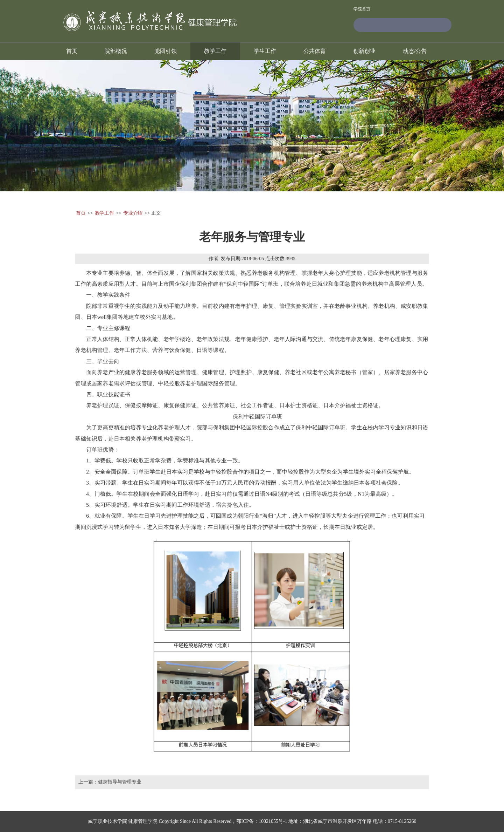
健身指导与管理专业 (118, 786)
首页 (71, 51)
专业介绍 (131, 209)
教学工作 (215, 51)
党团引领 (165, 51)
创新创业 (364, 51)
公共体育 (314, 51)
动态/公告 (415, 51)
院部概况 (116, 51)
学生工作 (265, 51)
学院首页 (362, 9)
